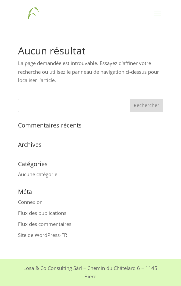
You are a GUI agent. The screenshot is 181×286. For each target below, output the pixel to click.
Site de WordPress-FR (42, 235)
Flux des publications (42, 213)
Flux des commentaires (44, 224)
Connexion (30, 202)
